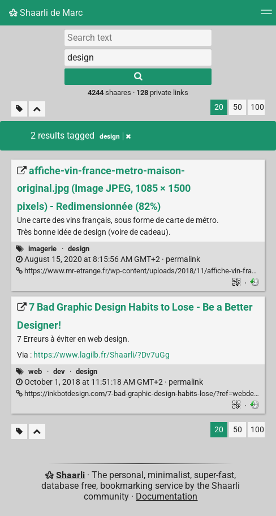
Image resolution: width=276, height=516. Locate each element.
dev (59, 371)
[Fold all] (37, 109)
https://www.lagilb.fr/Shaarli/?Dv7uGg (101, 355)
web (35, 371)
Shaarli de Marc (46, 12)
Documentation (166, 496)
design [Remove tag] (115, 136)
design (78, 248)
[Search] (138, 76)
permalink (108, 259)
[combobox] (138, 57)
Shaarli (70, 475)
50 (237, 107)
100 (257, 107)
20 (218, 107)
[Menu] (266, 15)
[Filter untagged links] (19, 109)
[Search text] (138, 37)
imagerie (42, 248)
